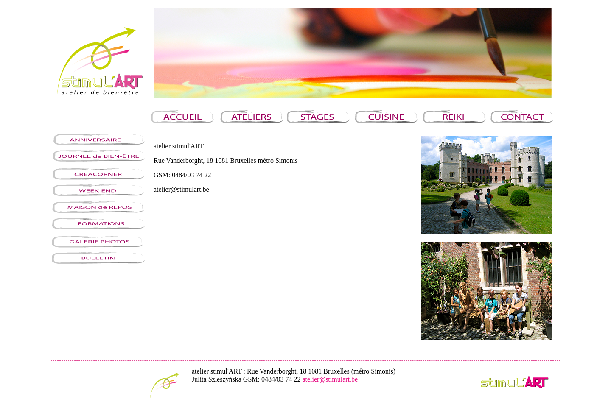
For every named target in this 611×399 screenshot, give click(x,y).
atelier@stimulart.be (330, 379)
